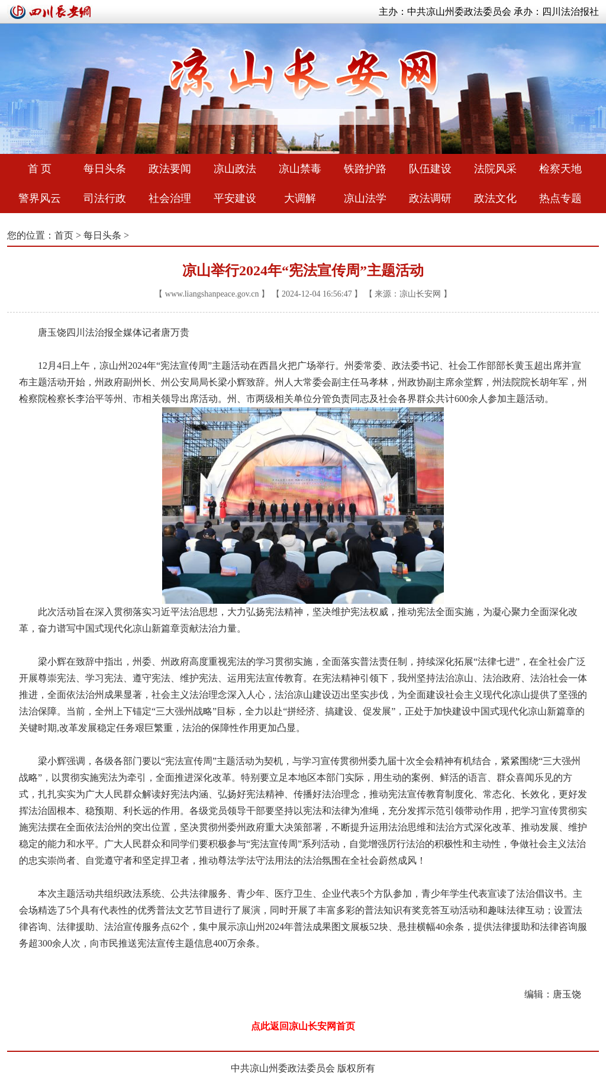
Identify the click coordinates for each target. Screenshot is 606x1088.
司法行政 (104, 198)
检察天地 (560, 169)
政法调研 (430, 198)
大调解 (300, 198)
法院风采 (495, 169)
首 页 (40, 169)
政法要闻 (170, 169)
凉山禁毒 (300, 169)
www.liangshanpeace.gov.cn (212, 293)
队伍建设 (430, 169)
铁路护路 (365, 169)
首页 (63, 235)
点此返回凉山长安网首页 (303, 1026)
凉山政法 (235, 169)
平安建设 (235, 198)
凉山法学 (365, 198)
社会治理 (170, 198)
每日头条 (104, 169)
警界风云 (39, 198)
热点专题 (560, 198)
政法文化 (495, 198)
